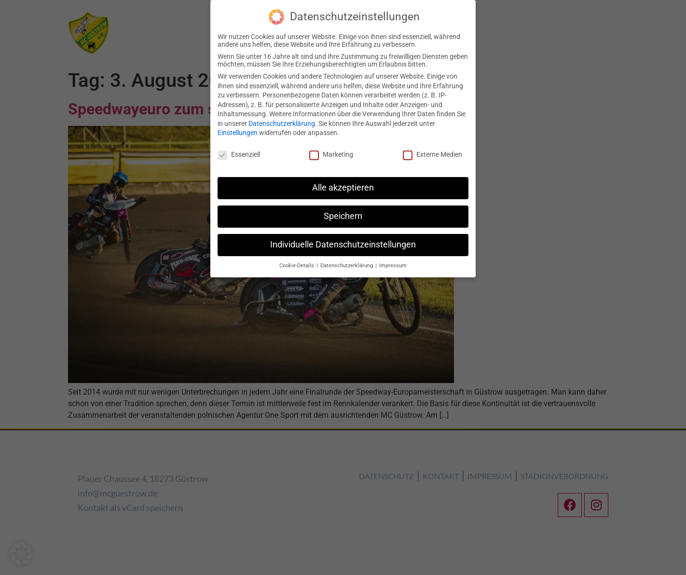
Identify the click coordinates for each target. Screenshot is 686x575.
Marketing (331, 154)
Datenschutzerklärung (281, 123)
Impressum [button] (393, 265)
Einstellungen (238, 133)
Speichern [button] (343, 215)
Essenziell (239, 154)
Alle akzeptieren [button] (343, 187)
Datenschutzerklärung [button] (347, 265)
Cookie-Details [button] (297, 265)
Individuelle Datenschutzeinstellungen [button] (343, 244)
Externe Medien (432, 154)
